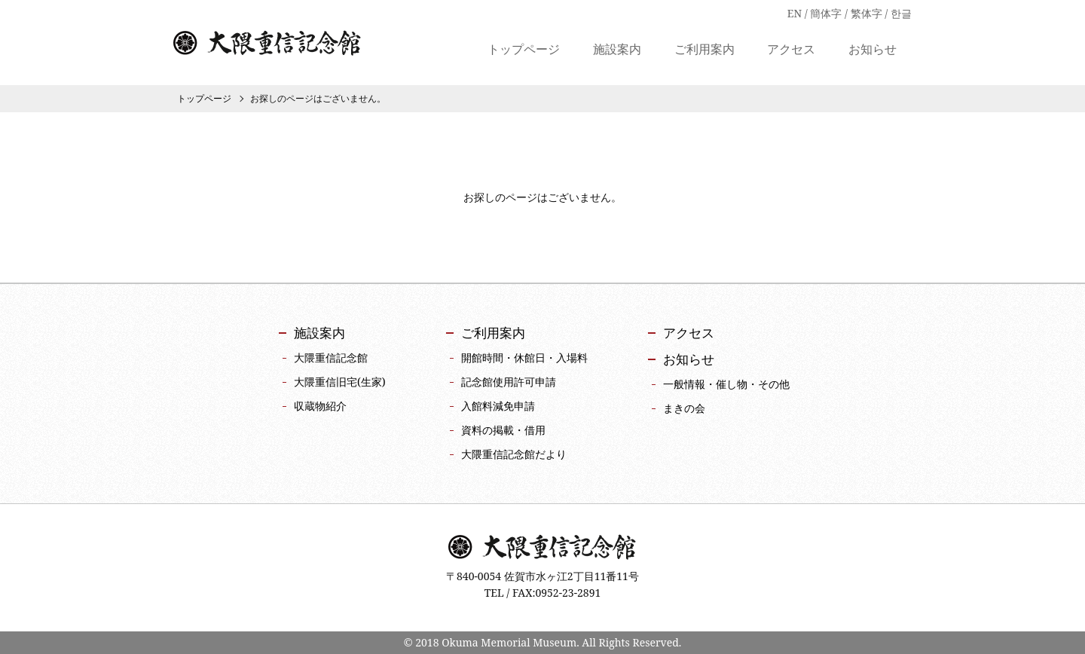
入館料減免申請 (498, 406)
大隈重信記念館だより (514, 454)
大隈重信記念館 (267, 43)
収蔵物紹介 (320, 406)
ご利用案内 (704, 50)
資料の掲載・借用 (503, 430)
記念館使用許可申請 (508, 381)
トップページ (523, 50)
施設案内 (617, 50)
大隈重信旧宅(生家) (340, 381)
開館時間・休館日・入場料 (524, 357)
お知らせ (872, 50)
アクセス (791, 50)
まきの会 (684, 408)
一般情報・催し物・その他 (726, 384)
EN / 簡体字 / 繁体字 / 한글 (849, 13)
